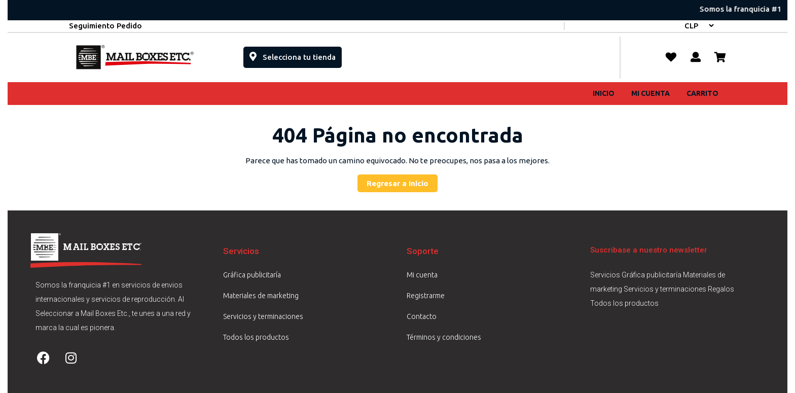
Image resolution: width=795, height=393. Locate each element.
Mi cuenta (650, 93)
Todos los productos (256, 337)
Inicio (604, 93)
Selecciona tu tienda (295, 54)
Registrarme (426, 296)
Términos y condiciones (444, 337)
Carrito (702, 93)
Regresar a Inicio (402, 181)
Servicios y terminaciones (263, 316)
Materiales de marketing (261, 296)
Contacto (422, 316)
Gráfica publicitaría (252, 275)
